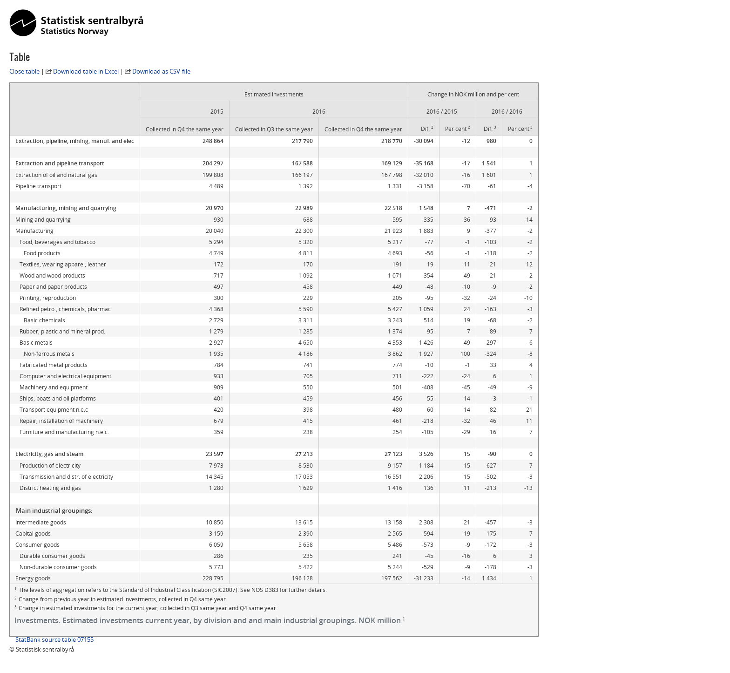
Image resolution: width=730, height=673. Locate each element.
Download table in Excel (86, 71)
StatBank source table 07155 (54, 639)
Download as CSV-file (161, 71)
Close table (24, 71)
